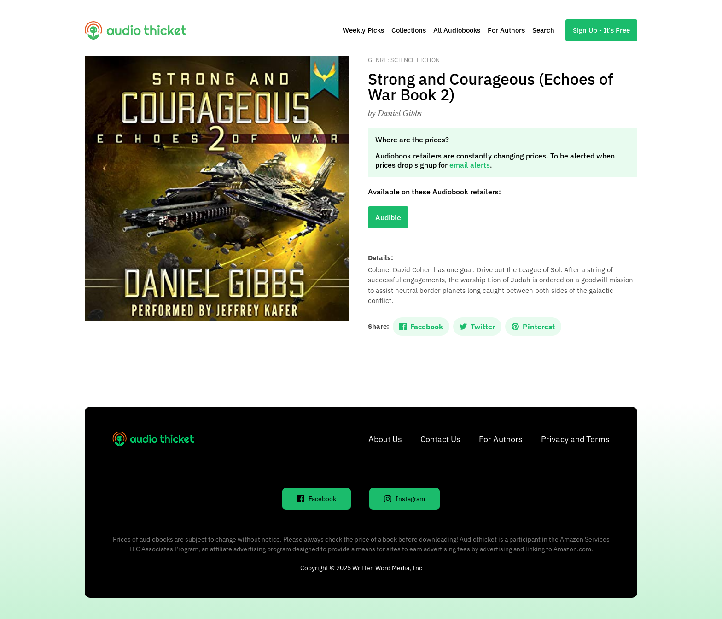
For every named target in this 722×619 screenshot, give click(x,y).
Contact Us (440, 439)
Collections (408, 30)
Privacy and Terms (575, 439)
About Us (385, 439)
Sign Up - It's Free (601, 30)
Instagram (404, 499)
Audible (388, 217)
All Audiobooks (456, 30)
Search (543, 30)
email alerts (469, 164)
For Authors (506, 30)
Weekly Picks (363, 30)
